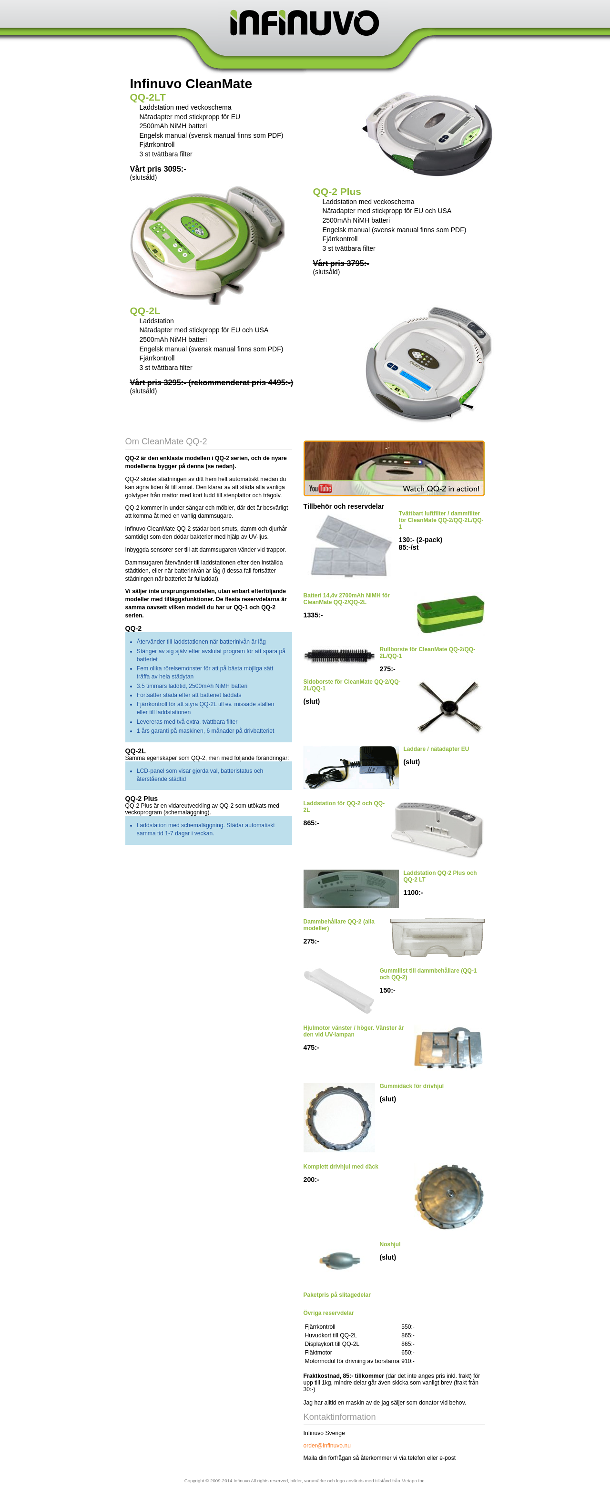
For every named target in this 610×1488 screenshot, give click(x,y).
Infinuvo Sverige (305, 23)
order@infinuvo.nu (327, 1445)
